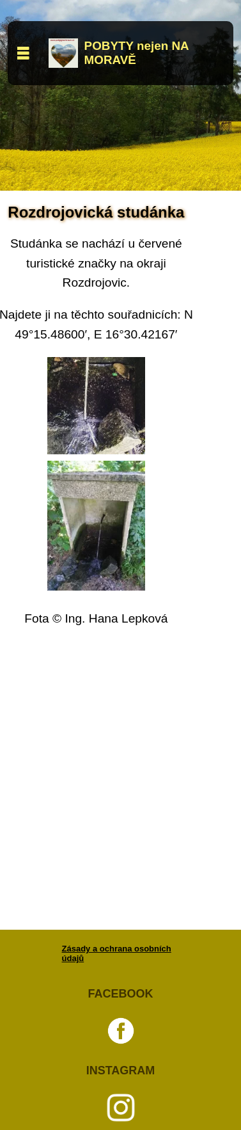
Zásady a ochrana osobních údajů (116, 953)
